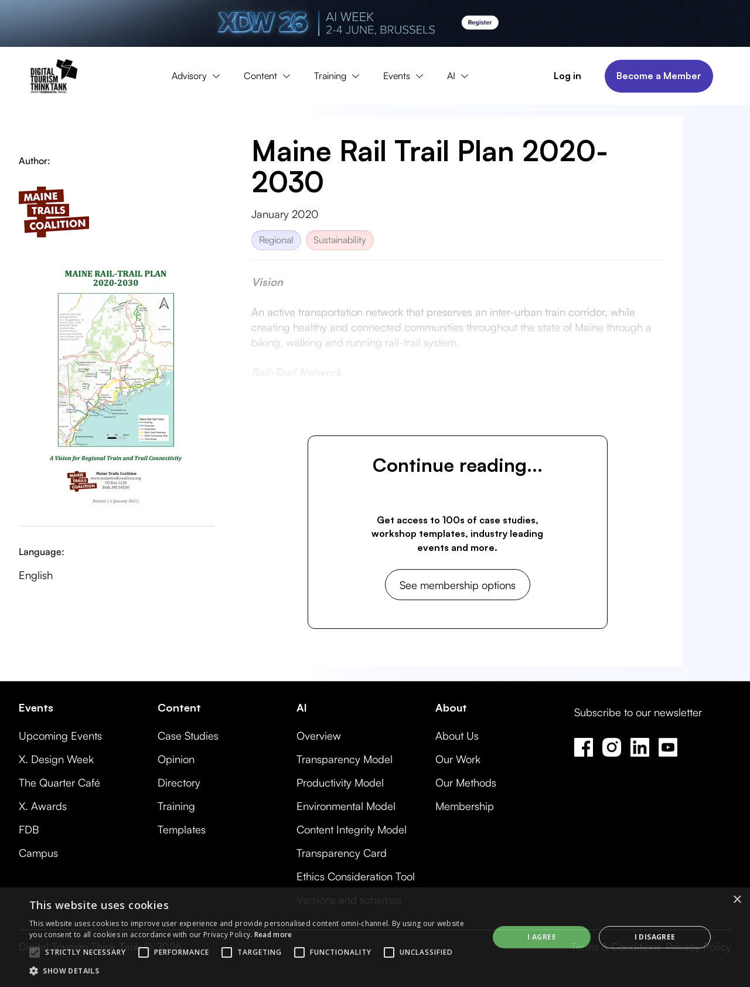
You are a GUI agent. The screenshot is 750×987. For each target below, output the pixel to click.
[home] (53, 76)
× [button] (736, 900)
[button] (199, 76)
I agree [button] (541, 937)
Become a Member (658, 75)
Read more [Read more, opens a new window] (273, 935)
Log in (567, 75)
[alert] (375, 937)
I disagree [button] (655, 937)
